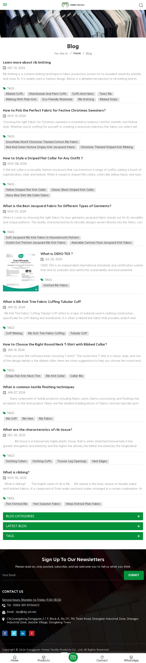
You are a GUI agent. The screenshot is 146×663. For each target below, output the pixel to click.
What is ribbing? (16, 466)
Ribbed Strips (109, 99)
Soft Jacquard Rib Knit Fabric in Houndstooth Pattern (42, 235)
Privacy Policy (49, 647)
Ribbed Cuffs (14, 94)
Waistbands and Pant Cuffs (47, 94)
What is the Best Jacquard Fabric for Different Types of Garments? (57, 204)
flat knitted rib (16, 498)
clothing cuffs (41, 456)
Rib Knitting (86, 99)
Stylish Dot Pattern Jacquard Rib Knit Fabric (36, 240)
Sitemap (20, 647)
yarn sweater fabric (46, 498)
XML (32, 647)
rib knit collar (55, 372)
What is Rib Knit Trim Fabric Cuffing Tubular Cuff (42, 298)
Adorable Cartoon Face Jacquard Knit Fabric (101, 240)
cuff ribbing (14, 330)
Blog (6, 647)
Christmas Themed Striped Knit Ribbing (107, 146)
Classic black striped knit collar (72, 188)
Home (77, 53)
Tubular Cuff (78, 330)
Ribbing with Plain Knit (21, 99)
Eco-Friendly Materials (57, 99)
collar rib (76, 372)
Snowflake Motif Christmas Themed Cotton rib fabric (42, 141)
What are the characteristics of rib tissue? (37, 424)
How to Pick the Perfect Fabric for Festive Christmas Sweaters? (54, 110)
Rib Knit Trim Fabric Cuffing (46, 330)
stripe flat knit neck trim (23, 372)
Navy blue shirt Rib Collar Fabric (27, 194)
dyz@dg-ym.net (26, 605)
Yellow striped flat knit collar (26, 188)
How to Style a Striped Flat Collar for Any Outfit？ (43, 157)
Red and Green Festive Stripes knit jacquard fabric (40, 146)
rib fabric (45, 414)
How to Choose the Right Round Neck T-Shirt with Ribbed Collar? (55, 340)
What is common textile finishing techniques (39, 382)
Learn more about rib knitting (27, 62)
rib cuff (11, 414)
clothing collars (16, 456)
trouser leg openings (71, 456)
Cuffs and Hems (83, 94)
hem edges (99, 456)
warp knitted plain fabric (83, 498)
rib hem (27, 414)
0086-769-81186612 (26, 598)
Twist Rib (105, 94)
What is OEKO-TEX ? (57, 251)
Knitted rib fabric (56, 282)
